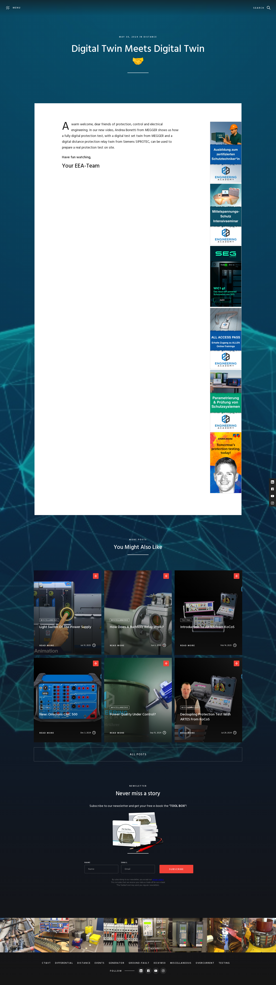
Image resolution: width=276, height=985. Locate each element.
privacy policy (158, 879)
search (258, 8)
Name (87, 862)
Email (124, 862)
